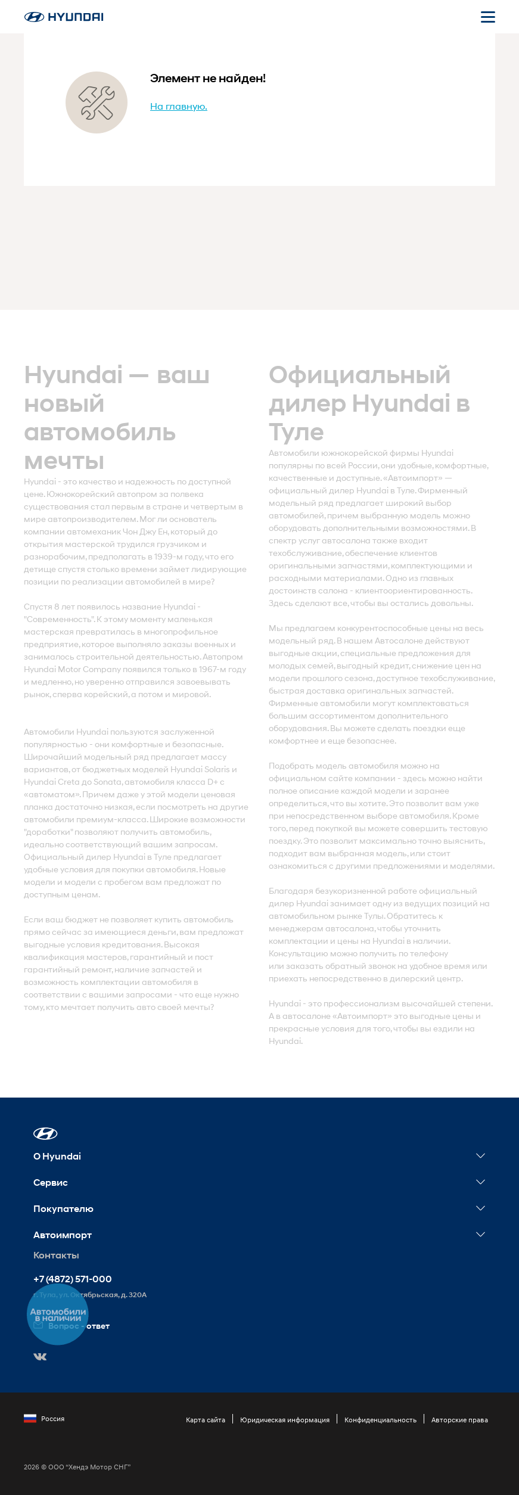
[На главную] (64, 17)
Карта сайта (205, 1419)
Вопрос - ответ (71, 1325)
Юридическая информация (285, 1419)
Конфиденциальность (380, 1419)
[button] (45, 1133)
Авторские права (459, 1419)
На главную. (178, 105)
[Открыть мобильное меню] (488, 17)
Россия (44, 1418)
